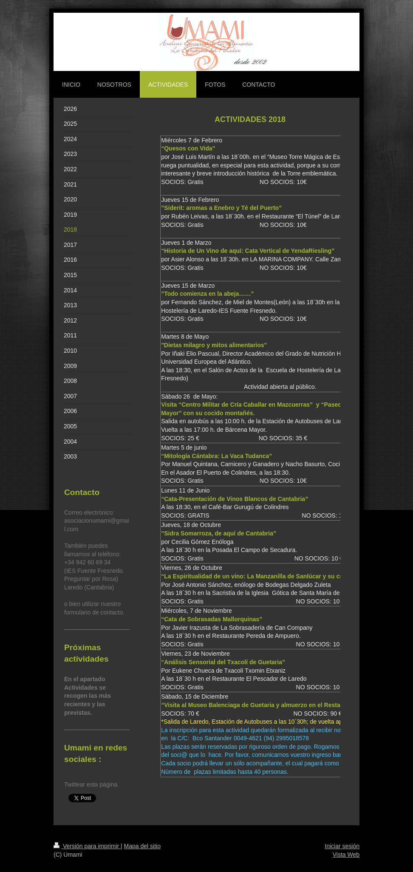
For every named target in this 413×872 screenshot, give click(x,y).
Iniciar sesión (342, 846)
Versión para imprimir (87, 846)
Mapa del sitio (142, 846)
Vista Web (346, 854)
